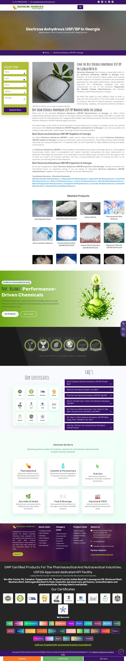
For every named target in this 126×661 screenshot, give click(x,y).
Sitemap (42, 536)
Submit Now (15, 110)
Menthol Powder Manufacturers (96, 89)
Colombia (52, 631)
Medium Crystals (79, 543)
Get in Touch (29, 314)
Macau (70, 623)
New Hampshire (31, 623)
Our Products (10, 314)
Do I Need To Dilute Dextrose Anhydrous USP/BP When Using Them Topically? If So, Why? (87, 418)
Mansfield (107, 623)
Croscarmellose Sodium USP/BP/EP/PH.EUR (66, 244)
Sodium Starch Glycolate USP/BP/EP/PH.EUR (90, 246)
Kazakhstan (60, 623)
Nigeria (58, 639)
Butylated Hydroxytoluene (66, 219)
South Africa (77, 639)
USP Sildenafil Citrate (42, 219)
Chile (87, 631)
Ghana (66, 639)
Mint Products (61, 534)
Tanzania (88, 639)
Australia (105, 631)
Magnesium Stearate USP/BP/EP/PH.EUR (114, 246)
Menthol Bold (78, 540)
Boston (97, 623)
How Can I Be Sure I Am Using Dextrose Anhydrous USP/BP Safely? (86, 426)
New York (18, 623)
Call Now (22, 659)
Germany (95, 631)
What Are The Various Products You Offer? (82, 390)
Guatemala (30, 631)
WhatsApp (63, 659)
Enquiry (104, 659)
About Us (17, 554)
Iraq (51, 623)
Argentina (71, 631)
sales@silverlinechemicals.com (43, 2)
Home (46, 53)
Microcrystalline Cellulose (42, 243)
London (88, 623)
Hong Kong (39, 639)
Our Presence (44, 538)
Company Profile (45, 531)
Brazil (62, 631)
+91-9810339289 (20, 2)
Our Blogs (42, 543)
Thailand (115, 631)
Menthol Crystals (79, 533)
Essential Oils (61, 536)
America (44, 623)
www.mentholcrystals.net (102, 555)
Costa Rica (42, 631)
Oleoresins (60, 543)
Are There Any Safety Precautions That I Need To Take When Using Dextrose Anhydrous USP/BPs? (87, 410)
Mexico (10, 631)
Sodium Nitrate (90, 217)
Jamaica (20, 631)
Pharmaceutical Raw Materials (114, 218)
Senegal (49, 639)
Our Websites (44, 545)
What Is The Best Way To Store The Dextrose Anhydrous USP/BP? (88, 402)
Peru (80, 631)
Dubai (9, 623)
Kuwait (79, 623)
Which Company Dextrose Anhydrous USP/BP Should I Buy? (87, 383)
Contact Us (43, 540)
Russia (116, 623)
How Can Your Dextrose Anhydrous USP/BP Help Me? (87, 395)
